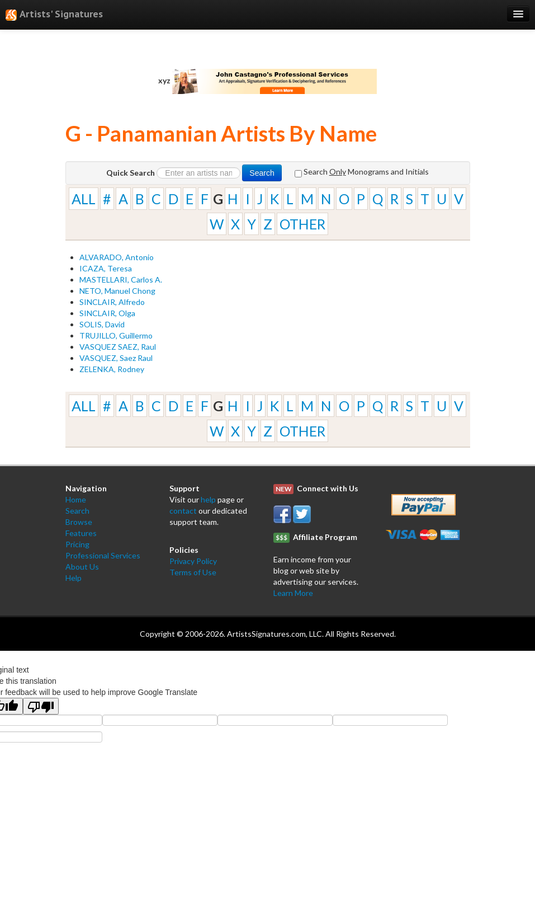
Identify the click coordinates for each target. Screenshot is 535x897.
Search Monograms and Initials (362, 172)
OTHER (302, 223)
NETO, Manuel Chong (117, 290)
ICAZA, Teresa (105, 268)
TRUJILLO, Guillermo (116, 335)
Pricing (77, 544)
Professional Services (102, 555)
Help (73, 578)
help (208, 499)
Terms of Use (192, 572)
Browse (78, 522)
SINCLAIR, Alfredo (112, 302)
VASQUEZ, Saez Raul (116, 358)
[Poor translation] (41, 706)
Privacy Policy (193, 561)
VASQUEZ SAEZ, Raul (117, 346)
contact (183, 510)
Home (75, 499)
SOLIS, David (102, 324)
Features (81, 533)
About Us (82, 566)
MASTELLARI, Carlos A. (120, 279)
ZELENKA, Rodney (111, 369)
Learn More (293, 593)
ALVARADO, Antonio (116, 257)
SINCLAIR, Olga (107, 313)
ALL (84, 198)
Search (261, 172)
